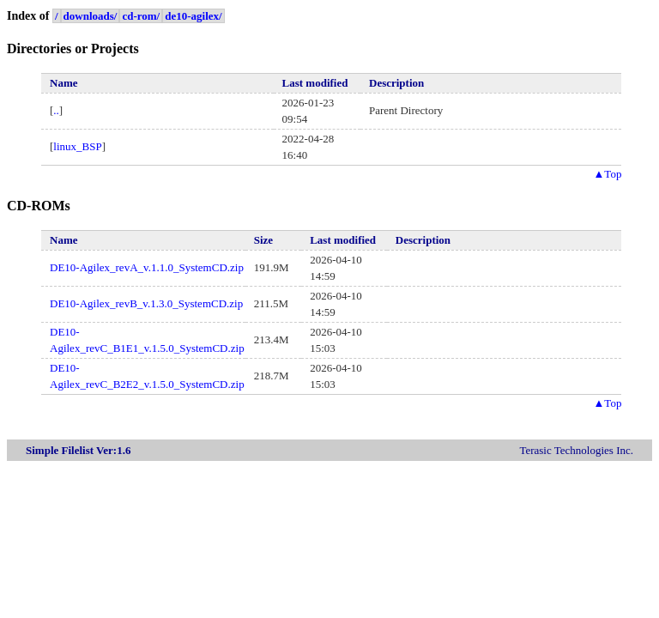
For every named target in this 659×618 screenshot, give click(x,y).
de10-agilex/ (193, 15)
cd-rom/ (141, 15)
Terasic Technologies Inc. (576, 450)
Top (607, 173)
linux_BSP (77, 146)
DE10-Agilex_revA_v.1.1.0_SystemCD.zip (147, 267)
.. (56, 110)
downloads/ (90, 15)
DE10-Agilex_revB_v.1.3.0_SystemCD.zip (146, 303)
